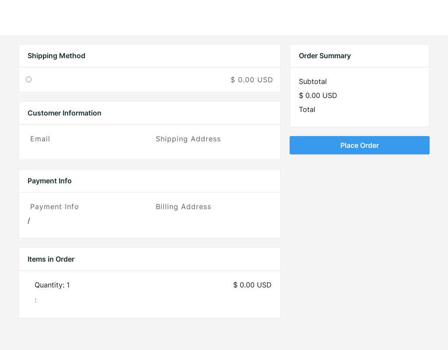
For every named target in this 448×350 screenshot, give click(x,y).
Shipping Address (188, 138)
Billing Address (183, 206)
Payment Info (54, 206)
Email (40, 138)
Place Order (359, 145)
